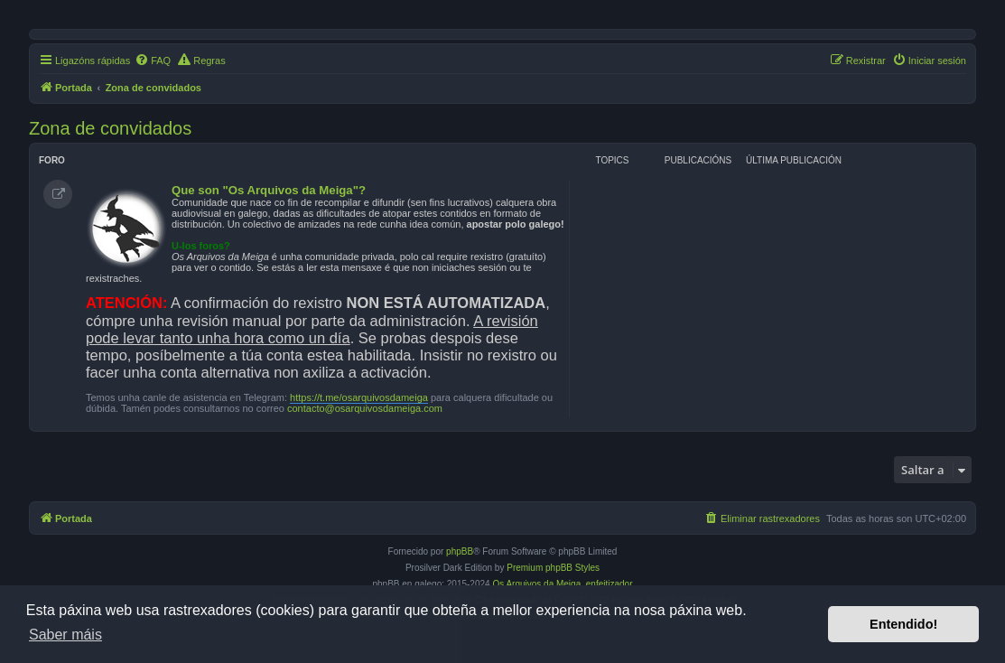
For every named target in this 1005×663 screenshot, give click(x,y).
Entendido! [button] (903, 624)
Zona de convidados (110, 128)
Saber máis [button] (65, 634)
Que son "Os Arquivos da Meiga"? (269, 190)
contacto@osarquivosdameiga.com (364, 408)
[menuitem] (153, 60)
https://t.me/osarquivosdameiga (359, 397)
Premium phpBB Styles (553, 568)
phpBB (459, 551)
